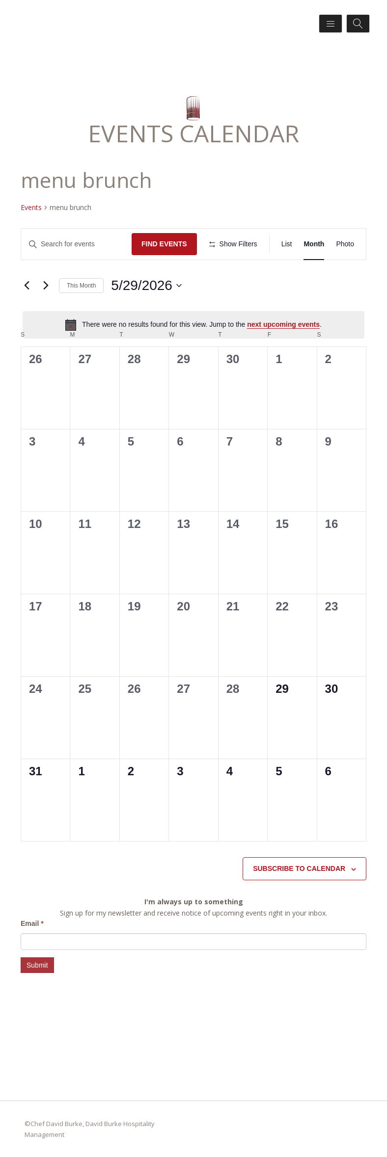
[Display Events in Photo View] (345, 244)
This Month (81, 285)
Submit (37, 965)
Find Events (164, 244)
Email (32, 923)
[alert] (193, 325)
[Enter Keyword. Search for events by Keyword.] (76, 244)
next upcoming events (283, 324)
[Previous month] (26, 285)
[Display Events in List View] (286, 244)
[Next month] (46, 285)
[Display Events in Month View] (314, 244)
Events (31, 207)
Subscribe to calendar (299, 868)
